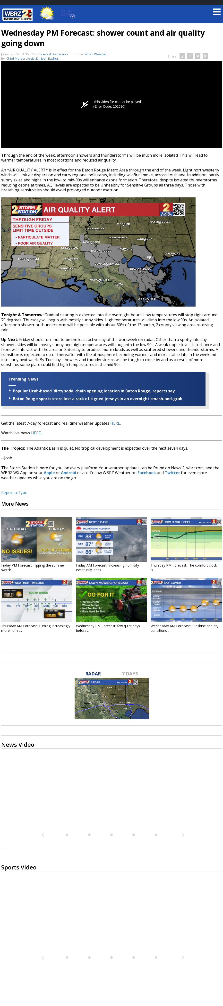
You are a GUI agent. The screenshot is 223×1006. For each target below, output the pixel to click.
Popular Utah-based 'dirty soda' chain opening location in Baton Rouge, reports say (94, 391)
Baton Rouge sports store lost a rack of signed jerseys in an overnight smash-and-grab (97, 398)
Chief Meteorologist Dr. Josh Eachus (32, 58)
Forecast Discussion (53, 54)
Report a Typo (14, 492)
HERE (115, 423)
